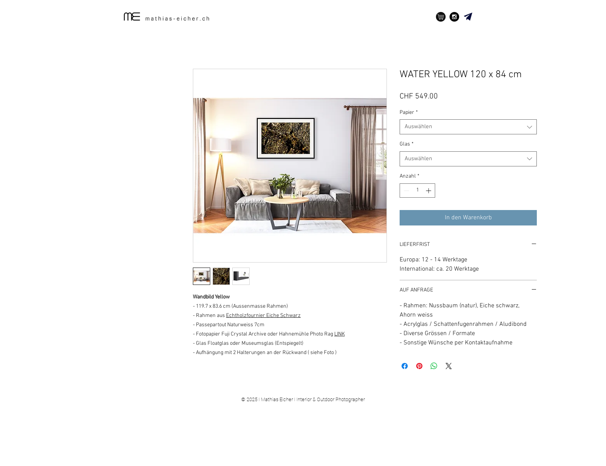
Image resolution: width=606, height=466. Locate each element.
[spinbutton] (417, 190)
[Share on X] (448, 366)
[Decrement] (405, 190)
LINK (339, 334)
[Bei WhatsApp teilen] (434, 366)
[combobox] (468, 126)
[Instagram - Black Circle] (454, 17)
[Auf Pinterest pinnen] (419, 366)
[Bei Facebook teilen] (404, 366)
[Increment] (429, 190)
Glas (407, 144)
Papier (409, 112)
